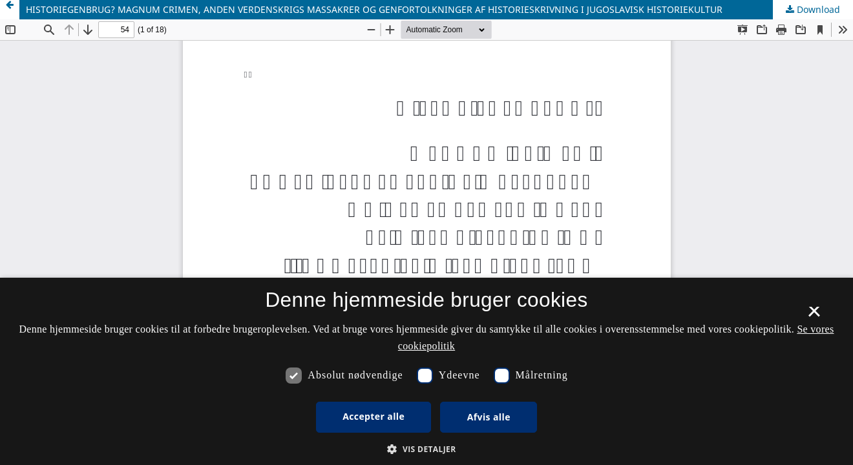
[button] (426, 449)
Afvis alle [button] (489, 417)
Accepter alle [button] (373, 416)
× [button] (813, 316)
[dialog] (426, 371)
